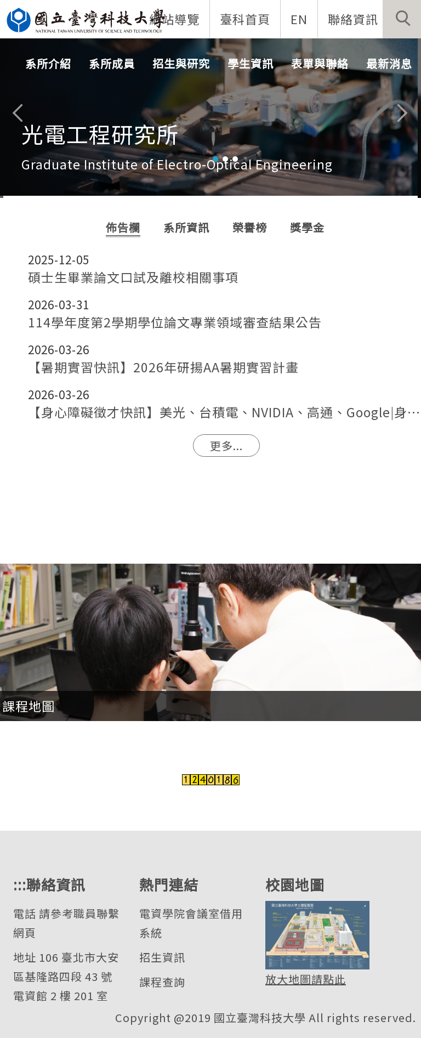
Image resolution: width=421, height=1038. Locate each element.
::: (19, 884)
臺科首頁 (245, 18)
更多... (226, 445)
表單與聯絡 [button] (320, 63)
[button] (402, 19)
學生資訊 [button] (250, 63)
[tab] (215, 159)
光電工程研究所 (100, 134)
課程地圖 (28, 705)
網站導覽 (174, 18)
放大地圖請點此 (305, 979)
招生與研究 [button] (181, 63)
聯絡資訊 (353, 18)
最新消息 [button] (389, 63)
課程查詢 (162, 982)
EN (299, 18)
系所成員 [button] (112, 63)
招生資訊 (162, 957)
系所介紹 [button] (48, 63)
